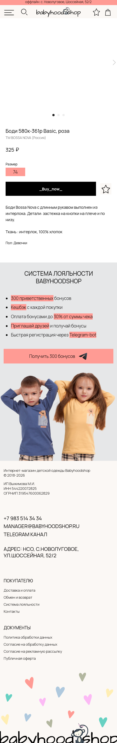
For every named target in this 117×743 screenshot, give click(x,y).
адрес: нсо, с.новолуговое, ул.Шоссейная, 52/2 (41, 552)
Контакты (12, 611)
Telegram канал (25, 534)
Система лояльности (21, 604)
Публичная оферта (20, 658)
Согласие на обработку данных (30, 644)
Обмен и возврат (18, 597)
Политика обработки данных (28, 637)
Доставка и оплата (19, 590)
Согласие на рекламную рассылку (33, 651)
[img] (9, 12)
